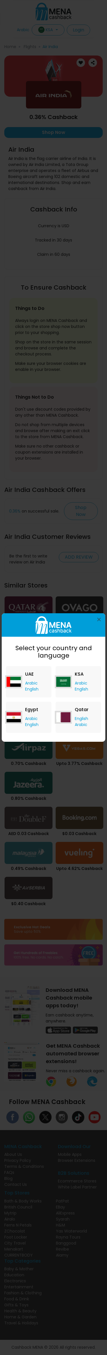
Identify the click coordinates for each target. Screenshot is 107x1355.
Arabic (31, 683)
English (32, 689)
